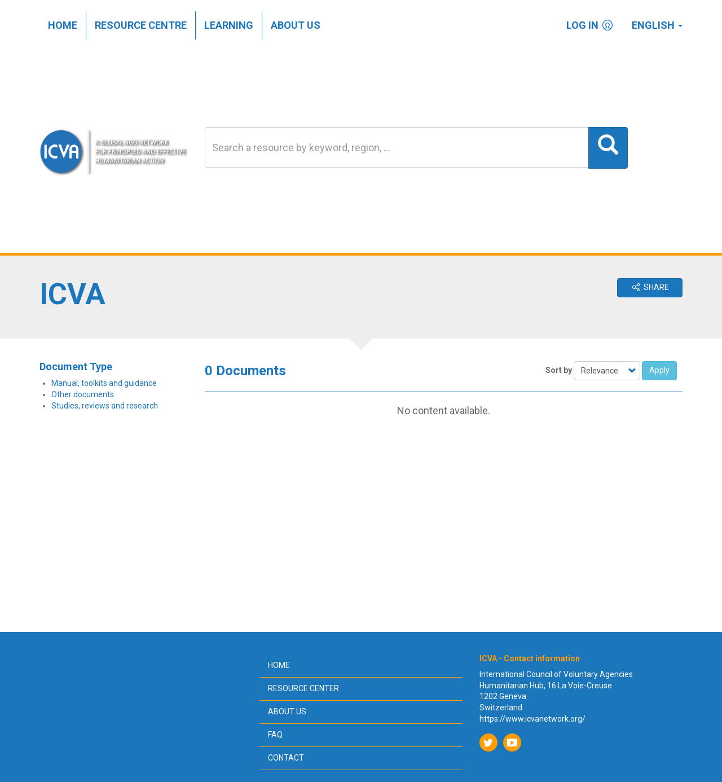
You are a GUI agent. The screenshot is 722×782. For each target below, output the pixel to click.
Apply (659, 370)
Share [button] (650, 287)
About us (295, 25)
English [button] (657, 25)
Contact (286, 757)
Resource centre (141, 25)
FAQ (275, 734)
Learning (228, 25)
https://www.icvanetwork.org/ (532, 718)
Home (62, 25)
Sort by (558, 370)
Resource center (303, 688)
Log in (590, 25)
